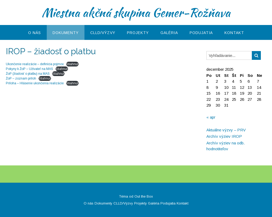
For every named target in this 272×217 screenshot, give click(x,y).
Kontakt (234, 33)
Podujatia (201, 33)
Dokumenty (66, 33)
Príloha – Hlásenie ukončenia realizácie (35, 83)
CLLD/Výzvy (102, 33)
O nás (34, 33)
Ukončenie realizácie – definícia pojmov (35, 64)
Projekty (138, 33)
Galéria (169, 33)
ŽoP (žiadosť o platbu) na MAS (28, 74)
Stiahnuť (72, 64)
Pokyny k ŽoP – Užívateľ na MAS (29, 69)
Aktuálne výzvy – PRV (226, 130)
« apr (210, 117)
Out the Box (143, 196)
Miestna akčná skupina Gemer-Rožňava (136, 12)
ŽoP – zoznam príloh (21, 78)
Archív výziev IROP (224, 136)
